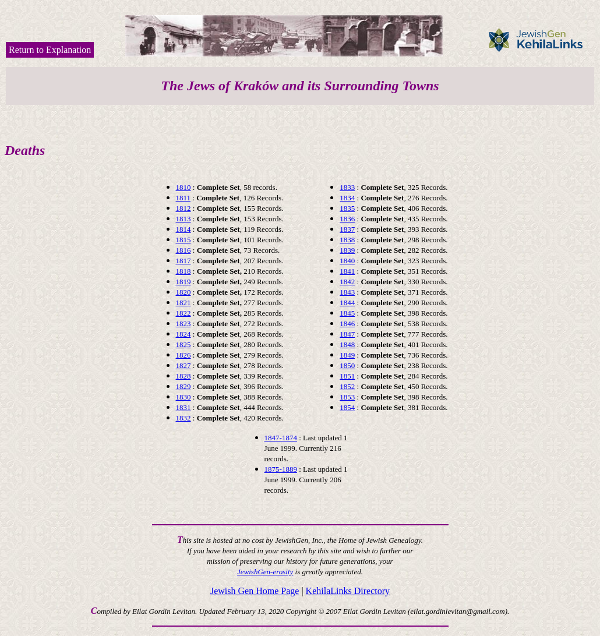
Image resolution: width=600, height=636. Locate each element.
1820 (183, 292)
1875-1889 (280, 469)
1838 (347, 239)
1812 (183, 208)
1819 (183, 281)
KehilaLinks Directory (348, 591)
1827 (183, 365)
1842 (347, 281)
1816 (183, 250)
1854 (347, 407)
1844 (347, 302)
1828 (183, 376)
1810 (183, 187)
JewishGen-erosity (265, 571)
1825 (183, 344)
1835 (347, 208)
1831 (183, 407)
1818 (183, 271)
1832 (183, 418)
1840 (347, 260)
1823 (183, 323)
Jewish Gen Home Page (254, 591)
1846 (347, 323)
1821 (183, 302)
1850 (347, 365)
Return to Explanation (50, 50)
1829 (183, 386)
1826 (183, 355)
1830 (183, 397)
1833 (347, 187)
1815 (183, 239)
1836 (347, 218)
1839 (347, 250)
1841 (347, 271)
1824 (183, 334)
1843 (347, 292)
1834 (347, 197)
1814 (183, 229)
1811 (183, 197)
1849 (347, 355)
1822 (183, 313)
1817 (183, 260)
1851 (347, 376)
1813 (183, 218)
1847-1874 (280, 437)
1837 (347, 229)
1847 (347, 334)
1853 (347, 397)
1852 (347, 386)
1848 (347, 344)
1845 (347, 313)
